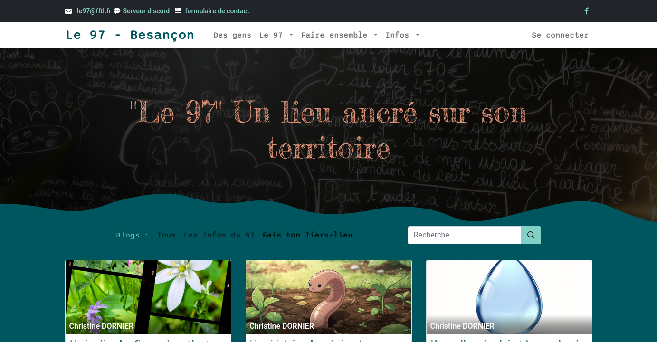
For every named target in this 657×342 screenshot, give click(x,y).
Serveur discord (147, 11)
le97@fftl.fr (94, 11)
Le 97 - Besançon (129, 35)
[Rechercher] (531, 235)
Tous (166, 235)
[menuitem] (232, 35)
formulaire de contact (217, 11)
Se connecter (560, 35)
